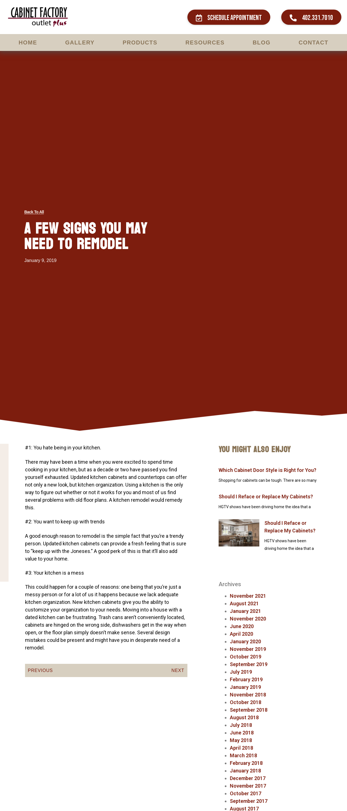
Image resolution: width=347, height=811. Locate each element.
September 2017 (248, 801)
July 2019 (241, 672)
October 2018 (245, 702)
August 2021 (244, 603)
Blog (261, 42)
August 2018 (244, 717)
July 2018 (241, 725)
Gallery (80, 42)
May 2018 (241, 740)
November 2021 (248, 596)
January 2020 (245, 641)
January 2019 (245, 687)
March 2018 (243, 755)
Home (28, 42)
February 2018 (246, 763)
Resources (204, 42)
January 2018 (245, 771)
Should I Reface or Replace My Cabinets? (266, 496)
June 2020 (242, 626)
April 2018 (241, 748)
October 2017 (245, 793)
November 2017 (248, 786)
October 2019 (245, 657)
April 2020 (241, 634)
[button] (228, 17)
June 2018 (242, 733)
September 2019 (248, 664)
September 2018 (248, 710)
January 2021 (245, 611)
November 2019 (248, 649)
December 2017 (248, 778)
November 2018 (248, 695)
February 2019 (246, 679)
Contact (313, 42)
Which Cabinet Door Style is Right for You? (267, 470)
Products (140, 42)
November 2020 (248, 619)
